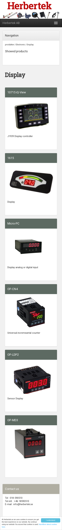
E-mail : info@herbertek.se (19, 504)
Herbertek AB (11, 23)
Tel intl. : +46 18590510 (17, 501)
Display (30, 44)
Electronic (20, 44)
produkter (9, 44)
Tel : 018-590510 (13, 497)
